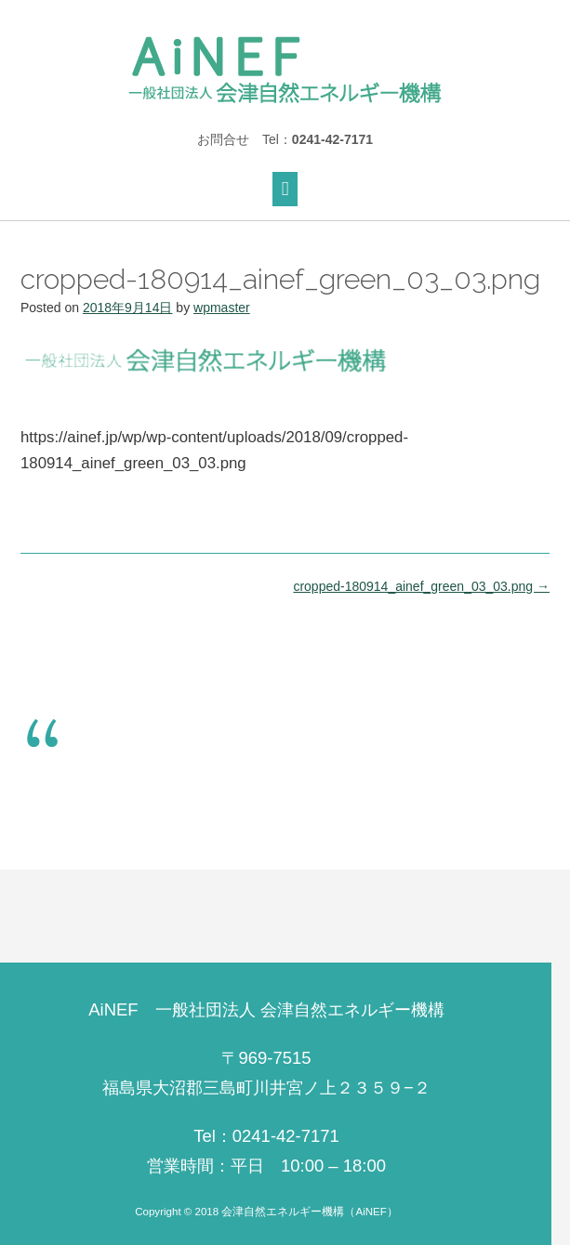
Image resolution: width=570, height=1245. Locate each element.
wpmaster (221, 307)
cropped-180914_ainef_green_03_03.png (421, 586)
